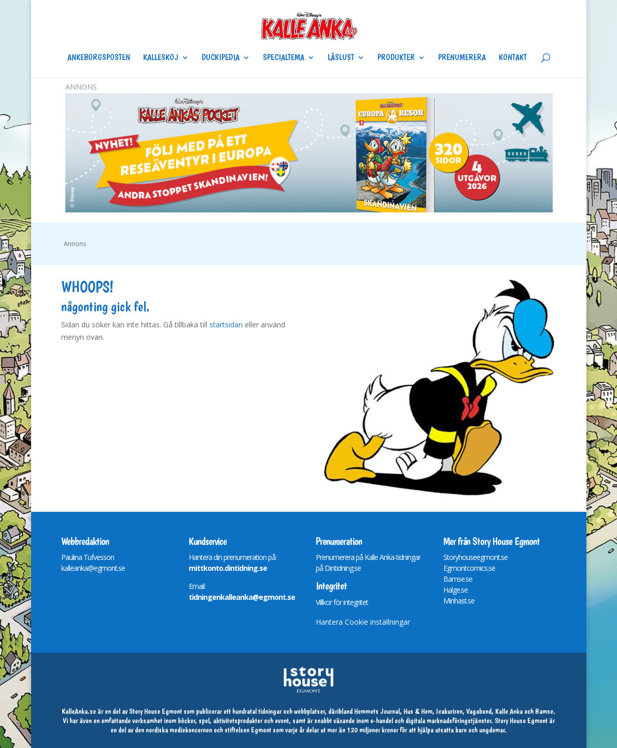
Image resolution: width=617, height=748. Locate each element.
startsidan (226, 324)
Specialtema (283, 58)
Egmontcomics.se (469, 568)
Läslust (341, 58)
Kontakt (513, 58)
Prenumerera (462, 58)
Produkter (396, 58)
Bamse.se (457, 579)
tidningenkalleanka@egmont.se (242, 597)
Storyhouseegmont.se (475, 557)
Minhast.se (458, 601)
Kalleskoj (160, 58)
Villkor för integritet (342, 602)
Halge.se (455, 590)
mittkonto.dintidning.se (228, 568)
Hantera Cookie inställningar (363, 622)
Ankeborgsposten (98, 58)
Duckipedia (221, 58)
